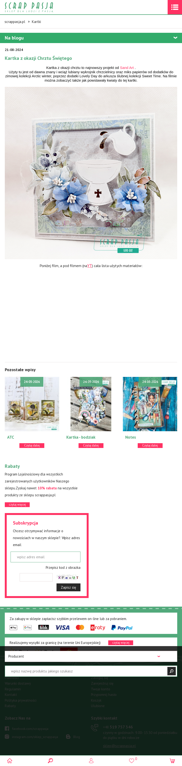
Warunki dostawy (18, 683)
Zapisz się (68, 587)
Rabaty (10, 706)
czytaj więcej (17, 505)
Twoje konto (100, 689)
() (131, 758)
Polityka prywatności (20, 700)
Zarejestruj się (102, 683)
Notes (130, 437)
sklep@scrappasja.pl (119, 746)
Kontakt (11, 694)
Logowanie (91, 760)
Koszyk (96, 700)
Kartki (36, 21)
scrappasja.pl (15, 21)
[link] (127, 68)
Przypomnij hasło (104, 694)
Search (50, 760)
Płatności (12, 677)
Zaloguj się (99, 677)
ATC (10, 437)
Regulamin (13, 689)
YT (89, 265)
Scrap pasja (39, 7)
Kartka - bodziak (80, 437)
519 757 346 (118, 727)
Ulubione (98, 706)
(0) (171, 760)
